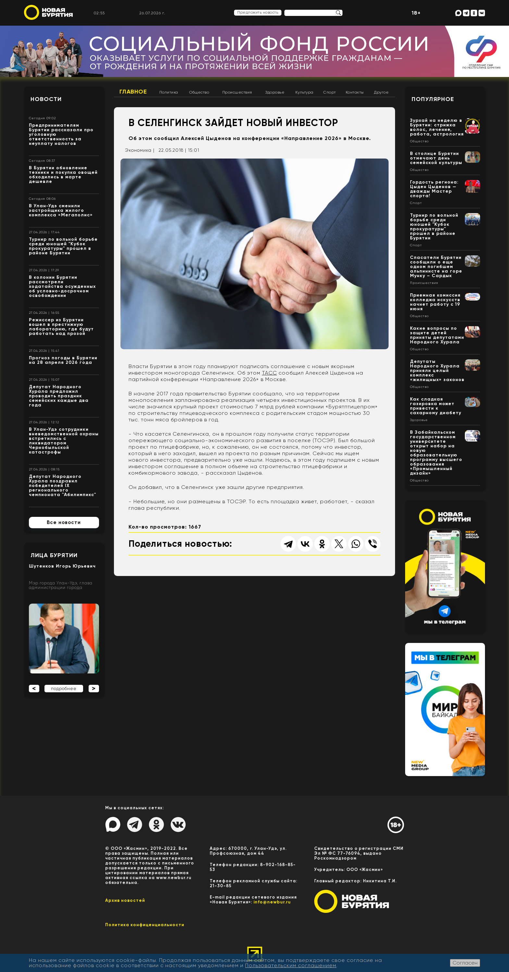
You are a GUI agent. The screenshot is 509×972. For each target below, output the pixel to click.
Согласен (465, 963)
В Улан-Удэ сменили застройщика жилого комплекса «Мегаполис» (61, 210)
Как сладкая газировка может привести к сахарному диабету (435, 406)
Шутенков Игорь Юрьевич (62, 566)
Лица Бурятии (54, 555)
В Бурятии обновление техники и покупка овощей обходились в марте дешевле (63, 174)
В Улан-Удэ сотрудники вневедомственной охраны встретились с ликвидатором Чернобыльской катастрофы (64, 441)
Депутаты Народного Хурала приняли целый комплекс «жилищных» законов (437, 370)
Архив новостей (125, 900)
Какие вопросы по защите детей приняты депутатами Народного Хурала (437, 335)
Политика (168, 92)
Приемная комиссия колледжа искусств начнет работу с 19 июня (435, 302)
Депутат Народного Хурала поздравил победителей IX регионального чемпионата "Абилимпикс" (62, 485)
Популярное (433, 99)
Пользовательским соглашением (290, 965)
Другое (381, 92)
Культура (304, 92)
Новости (46, 99)
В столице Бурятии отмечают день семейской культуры (436, 158)
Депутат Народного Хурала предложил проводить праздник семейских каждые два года (59, 396)
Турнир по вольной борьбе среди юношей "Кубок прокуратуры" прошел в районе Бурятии (63, 246)
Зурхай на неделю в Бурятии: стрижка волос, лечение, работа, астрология (437, 127)
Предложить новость (257, 12)
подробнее (64, 688)
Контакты (355, 92)
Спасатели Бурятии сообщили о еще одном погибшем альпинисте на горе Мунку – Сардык (436, 266)
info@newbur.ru (272, 902)
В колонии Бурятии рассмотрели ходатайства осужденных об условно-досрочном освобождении (62, 286)
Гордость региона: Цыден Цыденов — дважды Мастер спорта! (434, 188)
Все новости (64, 522)
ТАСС (269, 373)
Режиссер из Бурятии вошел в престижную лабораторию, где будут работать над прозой (61, 326)
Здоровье (274, 92)
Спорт (329, 92)
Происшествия (237, 92)
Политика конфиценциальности (144, 924)
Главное (133, 91)
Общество (199, 92)
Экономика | (140, 150)
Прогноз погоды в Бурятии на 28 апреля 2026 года (63, 360)
